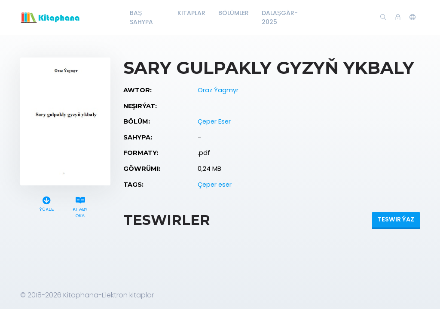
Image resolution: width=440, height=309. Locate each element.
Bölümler (233, 13)
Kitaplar (191, 13)
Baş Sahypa (141, 17)
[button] (412, 18)
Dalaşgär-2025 (280, 17)
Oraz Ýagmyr (218, 90)
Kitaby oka (80, 206)
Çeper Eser (214, 121)
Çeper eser (215, 184)
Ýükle (46, 203)
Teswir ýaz (396, 219)
